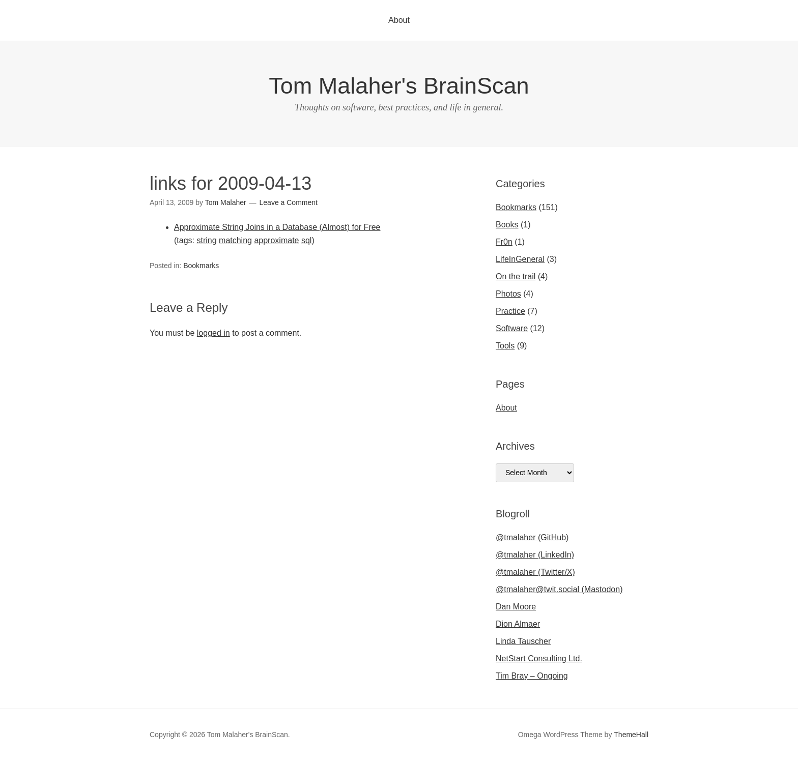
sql (306, 240)
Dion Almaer (518, 624)
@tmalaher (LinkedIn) (535, 554)
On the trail (515, 276)
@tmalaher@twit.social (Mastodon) (559, 589)
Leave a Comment (289, 202)
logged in (213, 333)
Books (507, 224)
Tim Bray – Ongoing (532, 675)
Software (512, 328)
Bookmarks (201, 265)
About (399, 20)
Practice (510, 311)
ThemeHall (631, 734)
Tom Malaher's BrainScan (399, 86)
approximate (276, 240)
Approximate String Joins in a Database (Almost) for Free (277, 227)
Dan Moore (516, 606)
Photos (508, 293)
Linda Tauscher (523, 641)
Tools (505, 345)
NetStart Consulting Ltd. (539, 658)
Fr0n (504, 242)
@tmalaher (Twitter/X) (535, 572)
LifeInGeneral (520, 259)
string (206, 240)
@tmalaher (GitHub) (532, 537)
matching (235, 240)
